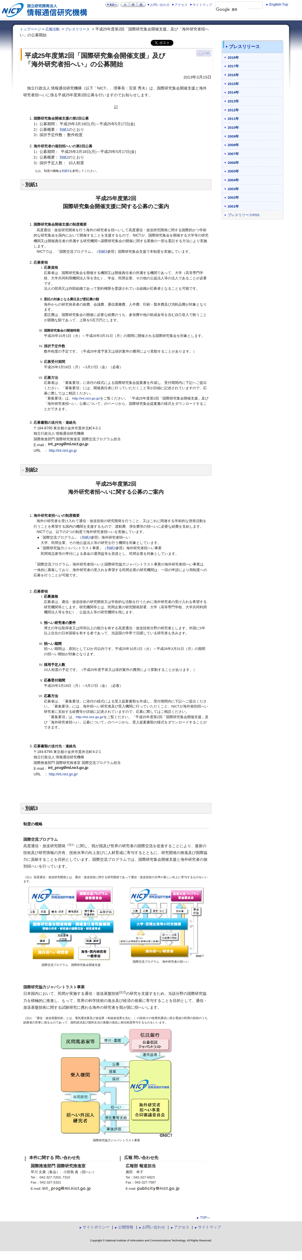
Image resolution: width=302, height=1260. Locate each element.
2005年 (233, 171)
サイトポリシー (96, 1227)
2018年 (233, 57)
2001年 (233, 206)
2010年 (233, 127)
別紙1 (64, 130)
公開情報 (125, 1227)
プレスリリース (77, 29)
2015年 (233, 84)
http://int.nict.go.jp (63, 451)
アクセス (181, 4)
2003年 (233, 189)
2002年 (233, 197)
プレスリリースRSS (244, 215)
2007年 (233, 154)
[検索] (232, 9)
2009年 (233, 136)
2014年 (233, 92)
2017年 (233, 66)
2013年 (233, 101)
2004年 (233, 180)
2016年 (233, 75)
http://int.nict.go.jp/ (86, 398)
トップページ (30, 29)
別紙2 (64, 157)
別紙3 (65, 170)
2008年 (233, 145)
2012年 (233, 110)
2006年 (233, 162)
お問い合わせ (160, 4)
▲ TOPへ (203, 1217)
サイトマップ (202, 4)
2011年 (233, 118)
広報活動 (52, 29)
